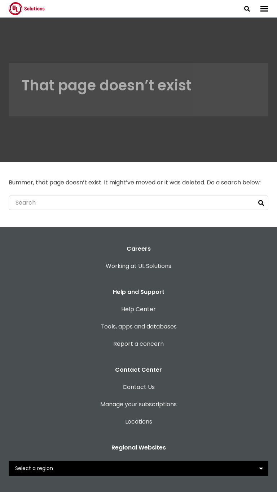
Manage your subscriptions (138, 404)
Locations (138, 421)
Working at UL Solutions (138, 266)
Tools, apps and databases (139, 326)
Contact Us (139, 387)
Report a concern (138, 344)
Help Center (138, 309)
